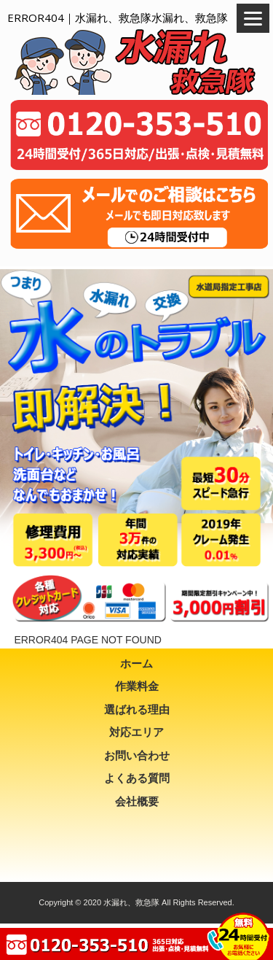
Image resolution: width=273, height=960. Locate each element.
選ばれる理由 (137, 709)
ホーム (136, 663)
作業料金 (137, 686)
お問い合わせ (137, 755)
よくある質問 (137, 778)
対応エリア (136, 732)
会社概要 (137, 801)
